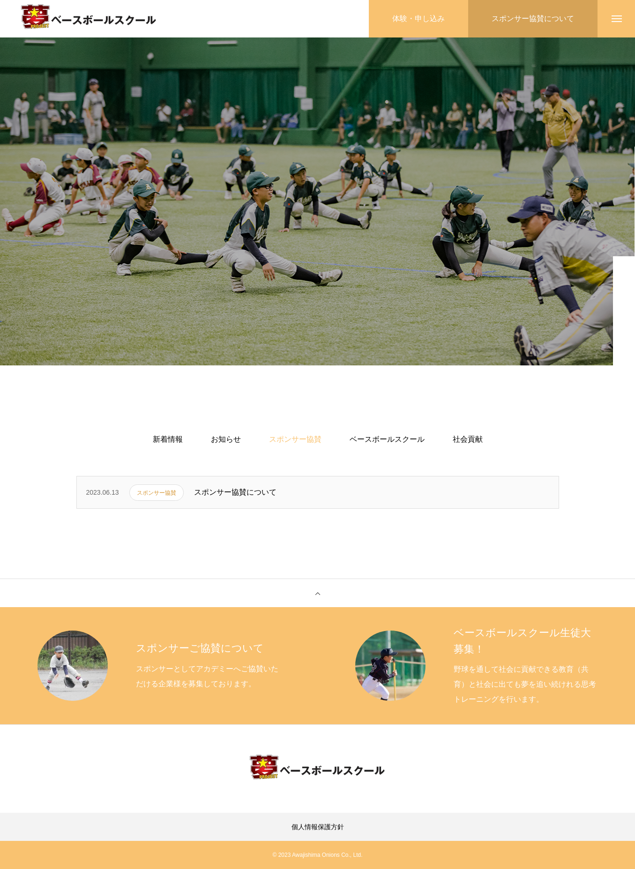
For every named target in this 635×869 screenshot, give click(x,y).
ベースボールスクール (387, 439)
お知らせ (226, 439)
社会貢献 (468, 439)
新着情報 (168, 439)
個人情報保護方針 (317, 827)
